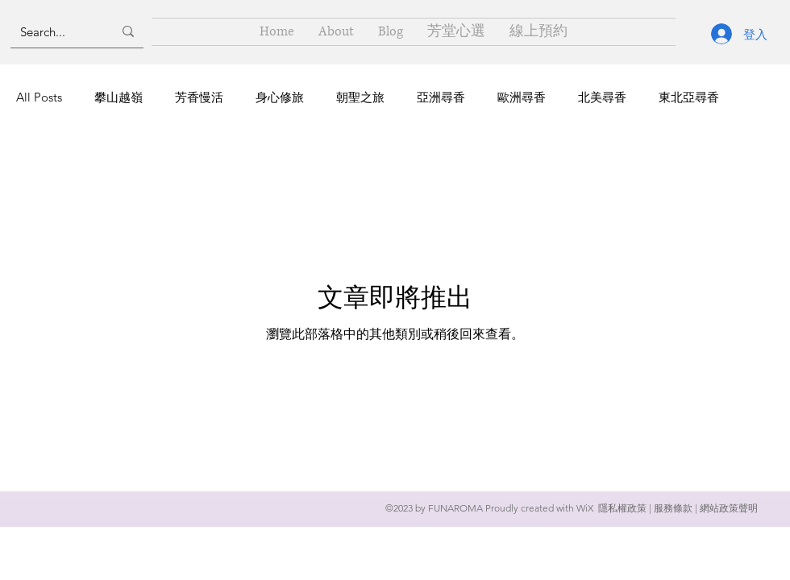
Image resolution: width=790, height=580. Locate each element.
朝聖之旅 (360, 97)
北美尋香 (602, 97)
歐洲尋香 (521, 97)
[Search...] (54, 31)
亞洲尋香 (441, 97)
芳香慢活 (199, 97)
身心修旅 (280, 97)
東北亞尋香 (689, 97)
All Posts (39, 97)
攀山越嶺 (118, 97)
